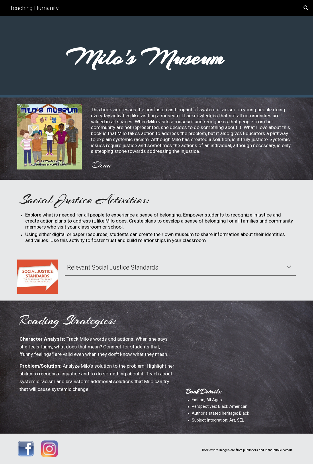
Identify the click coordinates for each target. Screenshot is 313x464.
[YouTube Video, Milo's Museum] (240, 345)
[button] (306, 8)
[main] (144, 57)
